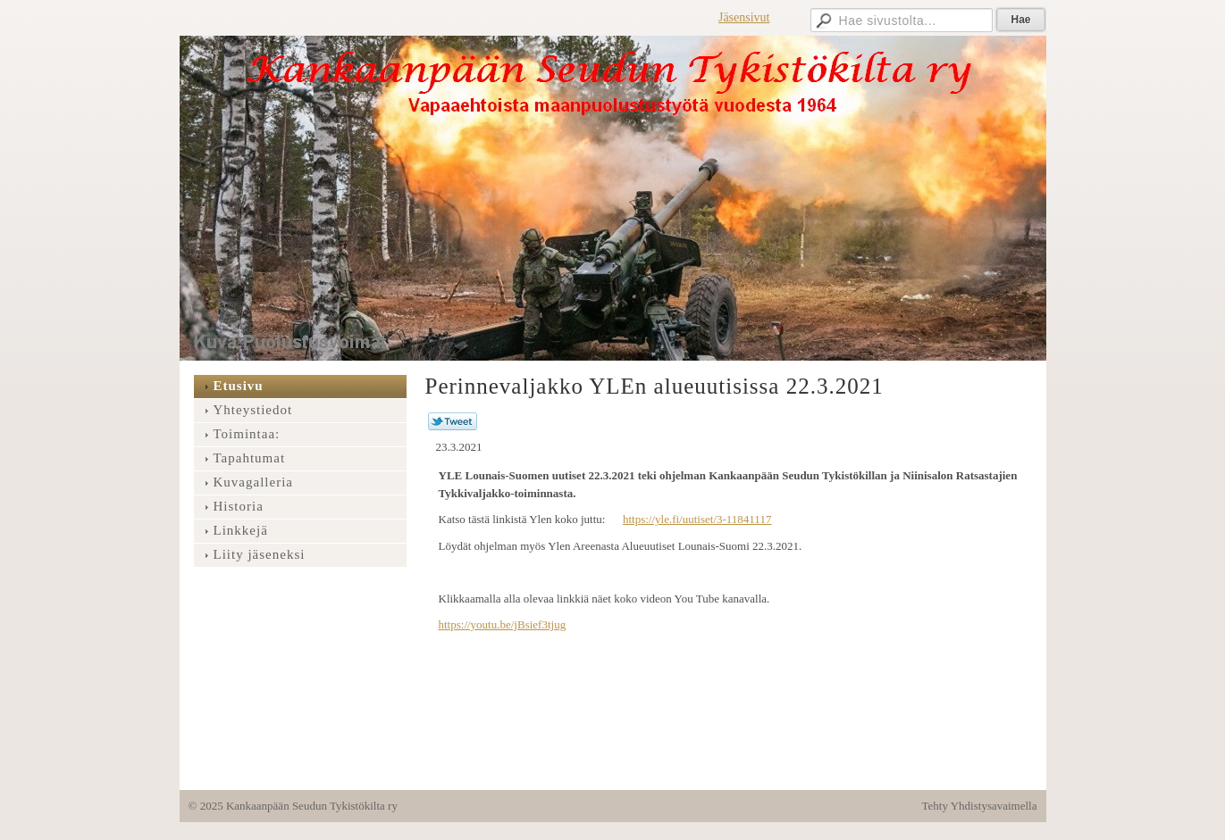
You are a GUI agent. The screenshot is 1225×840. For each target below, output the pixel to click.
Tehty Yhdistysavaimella (979, 805)
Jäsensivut (744, 17)
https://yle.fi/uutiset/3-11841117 (697, 519)
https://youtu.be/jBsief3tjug (502, 624)
